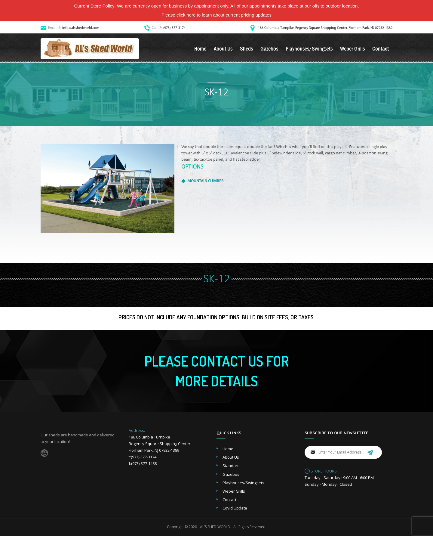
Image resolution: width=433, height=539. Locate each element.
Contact (380, 49)
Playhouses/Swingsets (309, 49)
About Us (223, 49)
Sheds (246, 49)
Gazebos (269, 49)
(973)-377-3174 (174, 28)
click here (186, 14)
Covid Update (235, 511)
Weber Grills (352, 49)
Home (200, 49)
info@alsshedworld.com (80, 28)
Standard (231, 469)
